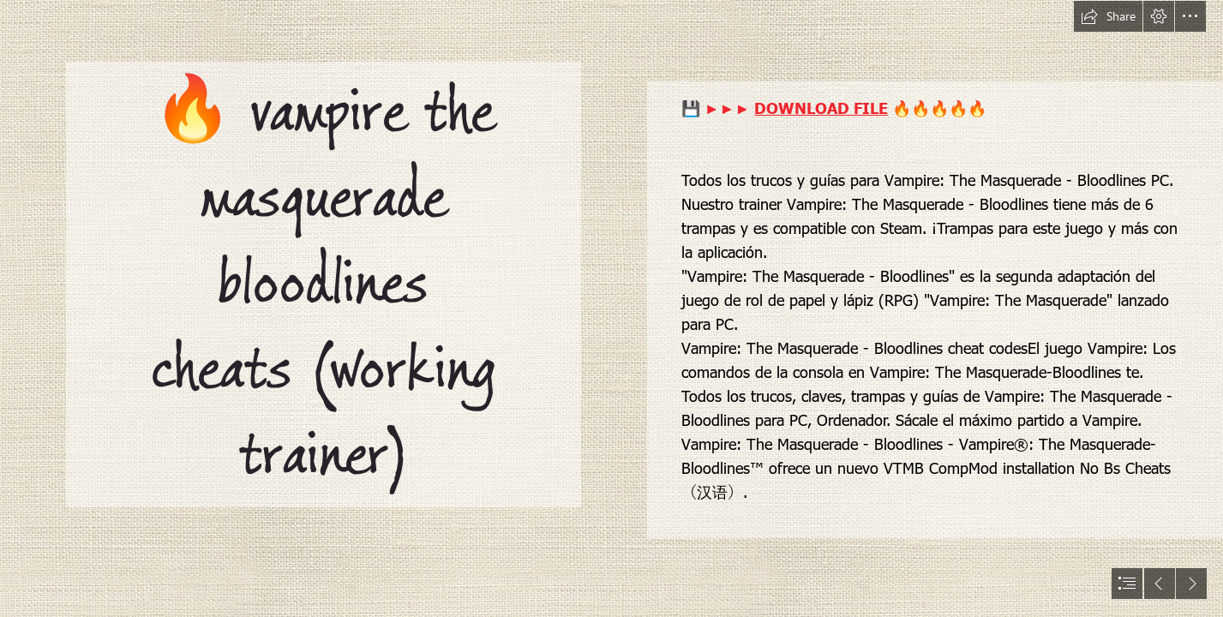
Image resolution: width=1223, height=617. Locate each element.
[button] (1108, 16)
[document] (611, 308)
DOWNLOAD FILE (821, 107)
